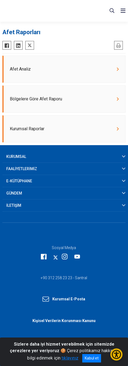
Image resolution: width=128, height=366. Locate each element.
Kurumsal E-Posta (63, 299)
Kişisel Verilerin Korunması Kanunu (64, 321)
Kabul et (92, 358)
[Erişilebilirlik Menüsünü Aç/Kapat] (116, 354)
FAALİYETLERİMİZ (21, 169)
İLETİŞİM (13, 205)
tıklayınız (70, 358)
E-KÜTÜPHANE (19, 181)
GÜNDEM (14, 193)
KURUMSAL (16, 156)
